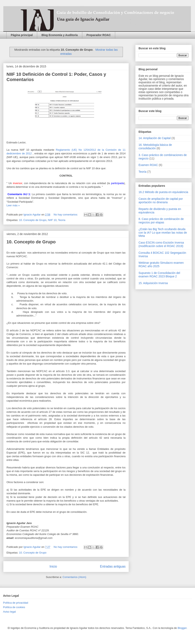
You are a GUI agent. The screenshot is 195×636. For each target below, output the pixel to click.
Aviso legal (9, 611)
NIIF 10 (52, 220)
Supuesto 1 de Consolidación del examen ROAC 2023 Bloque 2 (159, 274)
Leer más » (13, 205)
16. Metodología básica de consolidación (155, 146)
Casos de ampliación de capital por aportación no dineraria (161, 200)
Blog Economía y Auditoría (59, 35)
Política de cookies (14, 607)
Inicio (53, 566)
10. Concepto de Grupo (32, 220)
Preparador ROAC (99, 35)
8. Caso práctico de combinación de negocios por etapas (161, 220)
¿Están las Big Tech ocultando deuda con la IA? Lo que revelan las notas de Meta (163, 232)
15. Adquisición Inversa (153, 283)
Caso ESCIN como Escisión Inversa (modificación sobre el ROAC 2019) (161, 244)
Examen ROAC (148, 165)
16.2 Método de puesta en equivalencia (163, 192)
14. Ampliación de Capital (155, 138)
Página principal (22, 35)
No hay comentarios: (66, 214)
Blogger (182, 627)
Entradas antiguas (113, 566)
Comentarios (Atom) (74, 577)
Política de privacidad (15, 602)
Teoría (61, 220)
